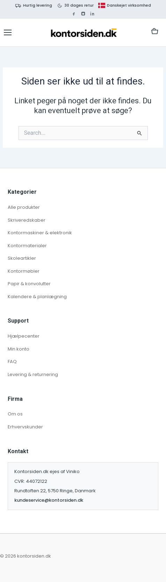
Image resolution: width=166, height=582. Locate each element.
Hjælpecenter (23, 336)
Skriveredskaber (26, 220)
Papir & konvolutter (29, 283)
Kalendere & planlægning (37, 296)
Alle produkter (24, 207)
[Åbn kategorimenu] (7, 32)
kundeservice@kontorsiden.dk (48, 500)
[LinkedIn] (92, 13)
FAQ (12, 361)
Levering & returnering (33, 374)
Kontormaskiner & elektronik (40, 232)
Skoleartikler (22, 258)
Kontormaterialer (27, 245)
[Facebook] (73, 13)
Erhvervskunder (25, 426)
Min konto (18, 349)
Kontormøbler (23, 271)
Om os (15, 414)
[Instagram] (83, 13)
